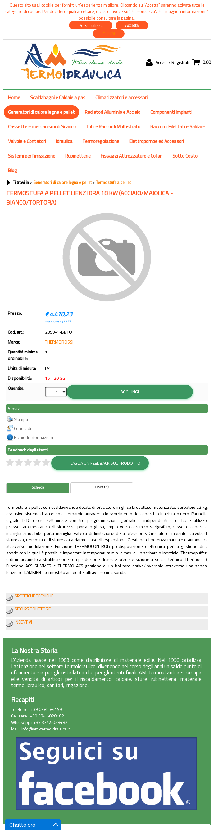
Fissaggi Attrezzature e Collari (131, 155)
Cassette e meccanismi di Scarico (42, 126)
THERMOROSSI (59, 342)
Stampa (21, 419)
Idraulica (64, 141)
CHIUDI (108, 33)
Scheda (38, 487)
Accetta (132, 25)
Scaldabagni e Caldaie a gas (57, 97)
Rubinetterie (78, 155)
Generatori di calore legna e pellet (41, 112)
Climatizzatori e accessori (121, 97)
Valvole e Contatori (27, 141)
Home (14, 97)
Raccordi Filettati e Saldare (177, 126)
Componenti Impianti (171, 112)
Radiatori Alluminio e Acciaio (112, 112)
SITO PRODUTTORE (33, 608)
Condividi (22, 428)
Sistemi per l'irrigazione (31, 155)
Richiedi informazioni (33, 437)
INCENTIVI (23, 621)
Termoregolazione (100, 141)
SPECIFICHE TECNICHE (34, 595)
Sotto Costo (185, 155)
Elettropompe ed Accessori (156, 141)
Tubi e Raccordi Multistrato (113, 126)
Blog (12, 170)
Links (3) (102, 487)
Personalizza (91, 25)
